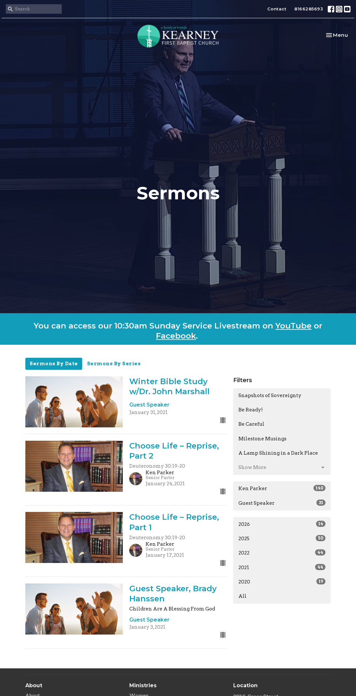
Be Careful (251, 424)
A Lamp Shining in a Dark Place (278, 453)
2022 (281, 552)
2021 (281, 567)
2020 (281, 581)
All (242, 596)
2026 (281, 524)
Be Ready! (250, 410)
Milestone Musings (262, 439)
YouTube (293, 325)
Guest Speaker (281, 503)
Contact (276, 8)
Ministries (143, 685)
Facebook (176, 336)
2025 (281, 538)
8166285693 (308, 8)
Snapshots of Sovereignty (269, 395)
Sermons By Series (114, 364)
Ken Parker (281, 488)
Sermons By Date (54, 364)
